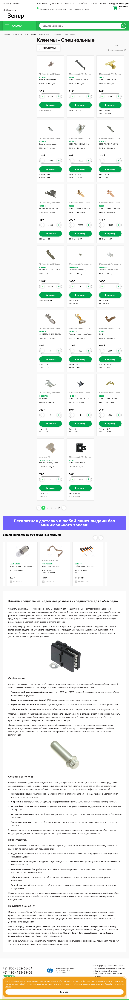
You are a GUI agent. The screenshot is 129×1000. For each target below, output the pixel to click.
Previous (95, 538)
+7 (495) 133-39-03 (12, 3)
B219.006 (78, 564)
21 (59, 507)
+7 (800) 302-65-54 (17, 968)
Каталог (42, 3)
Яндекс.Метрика (48, 981)
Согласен (64, 992)
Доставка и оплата (62, 3)
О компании (98, 3)
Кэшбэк (82, 3)
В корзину (50, 105)
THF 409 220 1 (47, 564)
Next (101, 538)
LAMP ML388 (15, 564)
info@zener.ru (9, 10)
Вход (112, 3)
